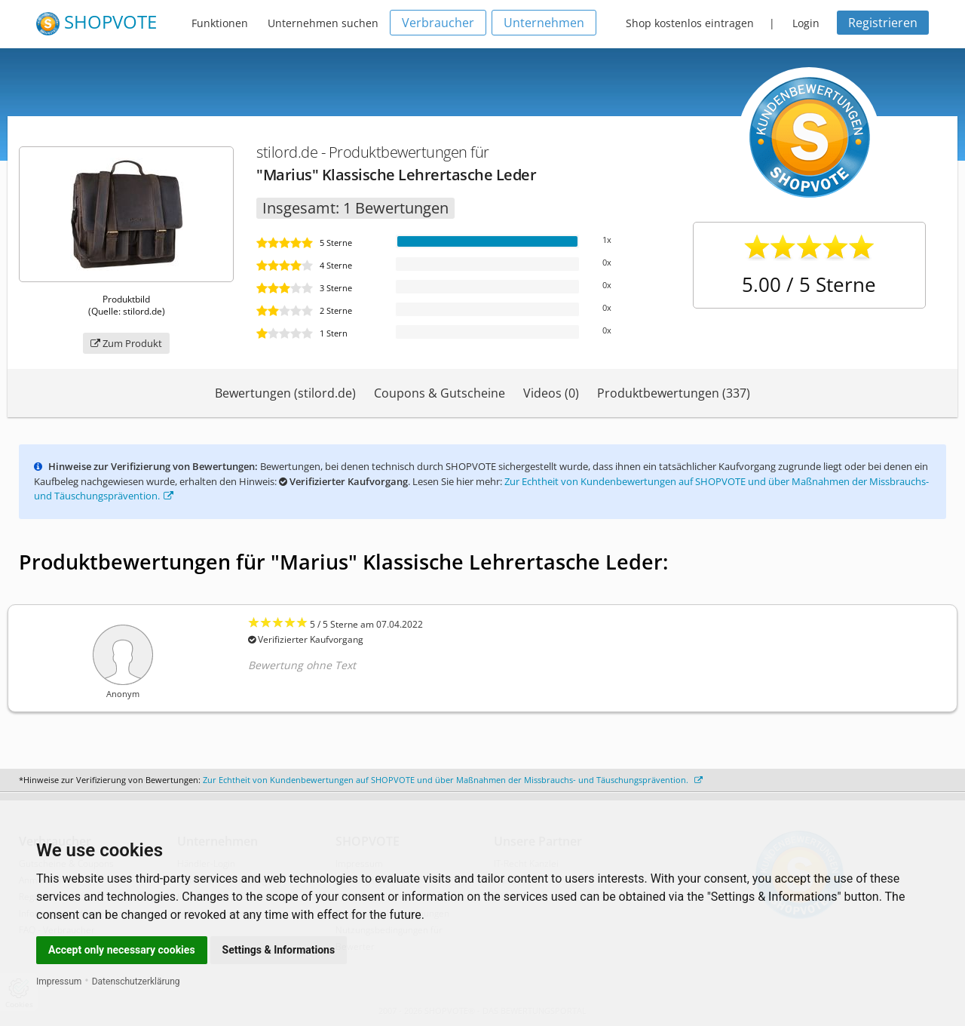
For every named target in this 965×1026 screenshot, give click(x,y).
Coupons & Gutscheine (439, 393)
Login (805, 23)
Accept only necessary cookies (121, 950)
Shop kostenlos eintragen (690, 23)
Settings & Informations (278, 950)
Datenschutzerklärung (136, 981)
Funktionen (219, 23)
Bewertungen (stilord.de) (285, 393)
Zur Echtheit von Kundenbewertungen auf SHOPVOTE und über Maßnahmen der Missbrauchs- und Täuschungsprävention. (453, 779)
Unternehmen (544, 22)
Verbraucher (438, 22)
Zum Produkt (126, 343)
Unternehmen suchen (323, 23)
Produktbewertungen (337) (673, 393)
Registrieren (883, 22)
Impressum (58, 981)
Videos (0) (551, 393)
